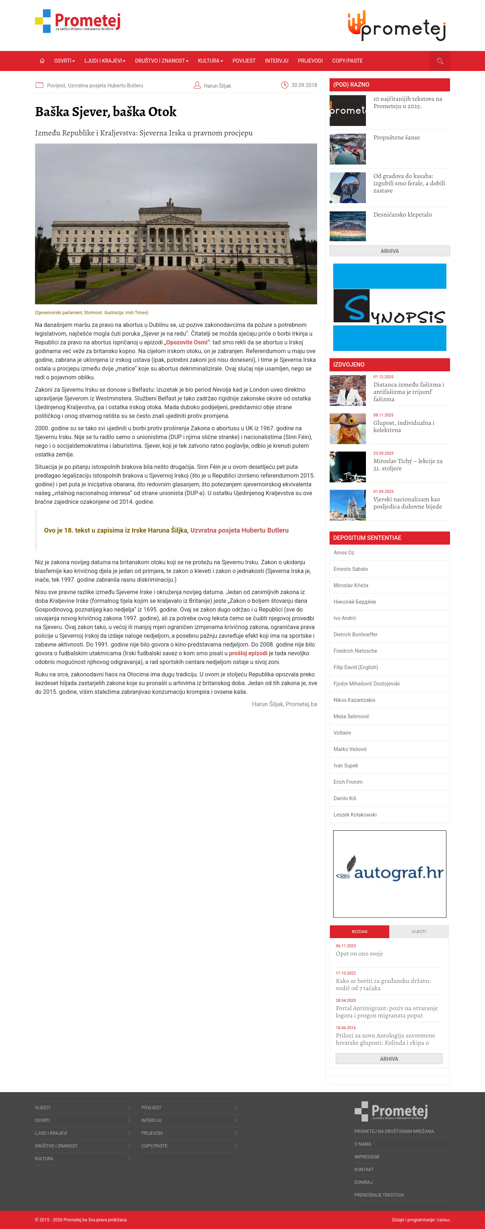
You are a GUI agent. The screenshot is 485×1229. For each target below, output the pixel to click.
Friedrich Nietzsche (355, 651)
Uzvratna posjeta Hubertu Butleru (105, 85)
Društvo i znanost (162, 61)
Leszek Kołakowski (355, 815)
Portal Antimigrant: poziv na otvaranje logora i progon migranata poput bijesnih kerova (387, 1015)
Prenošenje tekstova (379, 1195)
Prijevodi (310, 61)
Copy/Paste (347, 61)
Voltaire (342, 733)
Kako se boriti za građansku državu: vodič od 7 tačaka (383, 984)
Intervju (276, 61)
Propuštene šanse (396, 137)
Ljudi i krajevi (105, 61)
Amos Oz (344, 553)
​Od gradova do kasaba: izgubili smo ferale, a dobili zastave (409, 183)
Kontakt (364, 1169)
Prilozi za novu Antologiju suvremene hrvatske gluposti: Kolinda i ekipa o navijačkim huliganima (385, 1042)
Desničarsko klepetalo (402, 214)
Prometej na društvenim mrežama (394, 1131)
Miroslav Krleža (351, 585)
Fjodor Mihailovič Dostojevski (367, 684)
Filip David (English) (356, 667)
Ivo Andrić (345, 618)
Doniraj (364, 1182)
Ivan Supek (346, 765)
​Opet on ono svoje (359, 953)
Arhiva (390, 251)
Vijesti (419, 931)
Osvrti (64, 61)
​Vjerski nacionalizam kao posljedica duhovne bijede (407, 503)
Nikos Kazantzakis (354, 700)
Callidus (442, 1219)
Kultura (210, 61)
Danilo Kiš (345, 798)
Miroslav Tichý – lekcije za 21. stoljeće (407, 465)
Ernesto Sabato (351, 569)
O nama (363, 1144)
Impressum (367, 1156)
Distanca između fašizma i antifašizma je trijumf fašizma (408, 391)
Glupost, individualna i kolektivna (403, 426)
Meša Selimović (351, 716)
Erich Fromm (348, 782)
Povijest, (57, 85)
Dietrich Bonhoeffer (356, 634)
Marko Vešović (350, 749)
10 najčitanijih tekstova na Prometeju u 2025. (407, 102)
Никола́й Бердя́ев (355, 602)
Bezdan (359, 931)
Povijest (244, 61)
